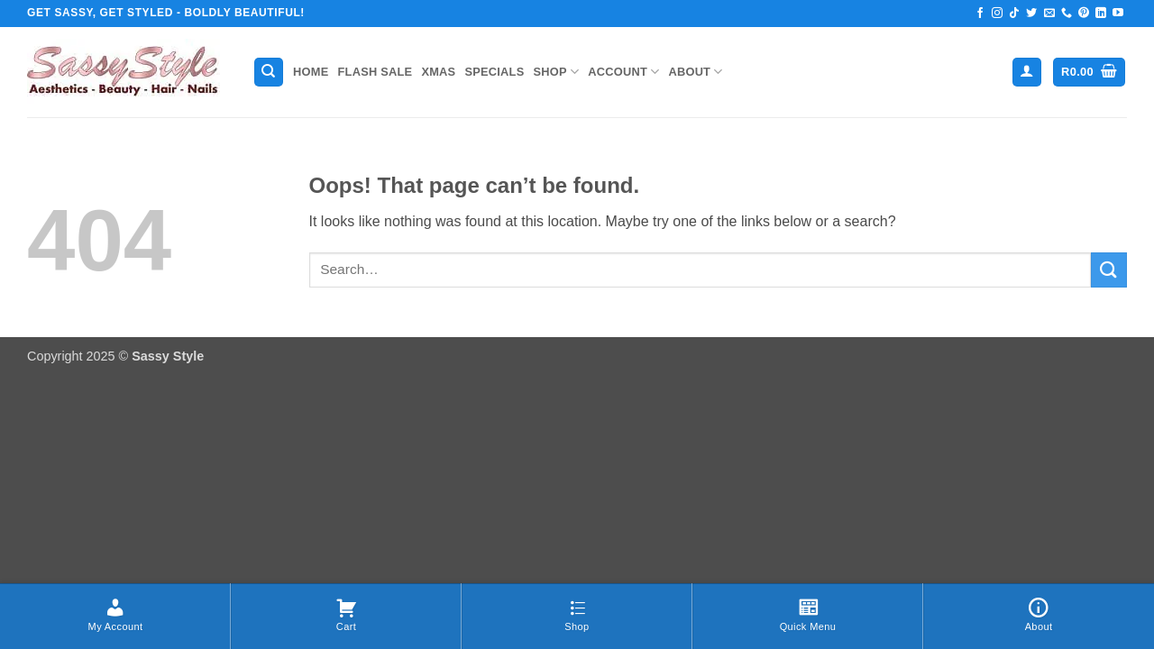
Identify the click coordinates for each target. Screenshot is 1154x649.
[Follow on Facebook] (980, 13)
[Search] (268, 72)
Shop (556, 71)
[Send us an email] (1049, 13)
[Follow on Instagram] (997, 13)
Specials (494, 71)
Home (310, 71)
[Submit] (1109, 270)
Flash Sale (374, 71)
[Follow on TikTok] (1014, 13)
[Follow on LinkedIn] (1100, 13)
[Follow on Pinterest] (1083, 13)
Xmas (438, 71)
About (695, 71)
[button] (1026, 72)
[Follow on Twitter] (1031, 13)
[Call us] (1066, 13)
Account (623, 71)
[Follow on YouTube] (1118, 13)
